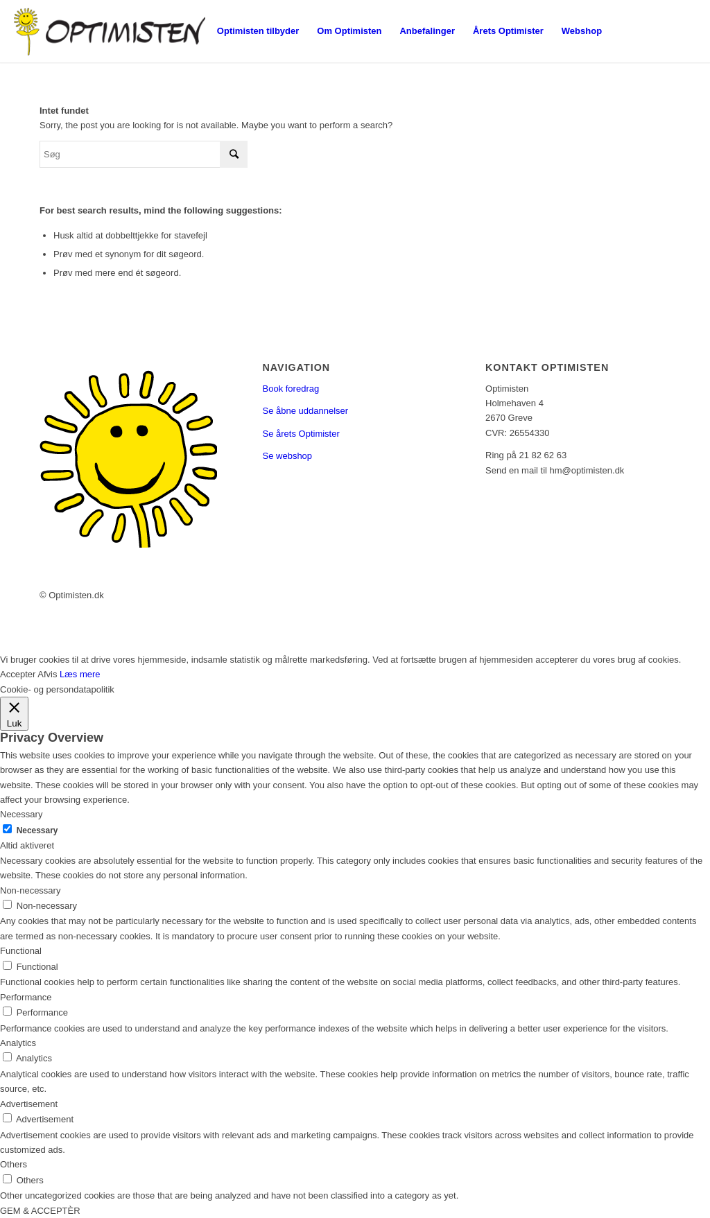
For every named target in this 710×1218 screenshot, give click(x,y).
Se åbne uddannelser (306, 411)
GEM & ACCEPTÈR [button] (40, 1211)
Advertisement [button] (29, 1104)
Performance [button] (25, 997)
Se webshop (288, 456)
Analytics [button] (18, 1043)
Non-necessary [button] (30, 890)
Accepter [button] (17, 674)
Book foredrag (291, 388)
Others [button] (13, 1164)
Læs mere (80, 674)
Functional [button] (21, 951)
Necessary (37, 830)
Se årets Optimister (301, 433)
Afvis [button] (47, 674)
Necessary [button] (21, 814)
